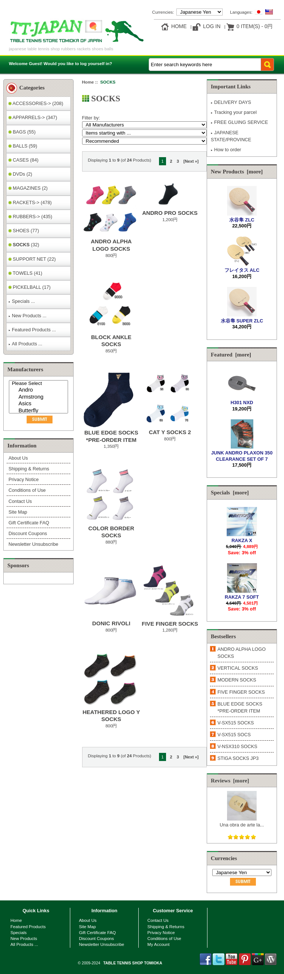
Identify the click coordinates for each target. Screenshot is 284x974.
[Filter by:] (144, 124)
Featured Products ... (32, 329)
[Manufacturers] (38, 396)
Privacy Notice (23, 479)
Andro (39, 390)
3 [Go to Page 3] (178, 161)
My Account (159, 944)
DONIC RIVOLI (111, 623)
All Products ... (25, 343)
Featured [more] (231, 355)
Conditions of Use (27, 490)
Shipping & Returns (29, 468)
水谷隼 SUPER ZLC (242, 318)
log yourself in (94, 63)
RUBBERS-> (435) (30, 216)
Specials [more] (230, 493)
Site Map (18, 512)
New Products (23, 938)
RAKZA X (242, 537)
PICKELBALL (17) (30, 287)
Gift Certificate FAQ (29, 522)
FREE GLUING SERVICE (239, 122)
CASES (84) (23, 160)
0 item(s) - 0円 (255, 26)
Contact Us (20, 501)
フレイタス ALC (242, 267)
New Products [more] (237, 172)
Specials (18, 932)
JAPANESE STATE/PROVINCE (231, 136)
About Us (18, 458)
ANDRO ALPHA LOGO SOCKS (241, 652)
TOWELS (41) (25, 273)
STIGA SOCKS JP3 (237, 758)
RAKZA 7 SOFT (242, 594)
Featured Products (27, 926)
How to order (226, 149)
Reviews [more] (230, 781)
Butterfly (39, 411)
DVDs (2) (20, 174)
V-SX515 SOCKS (235, 723)
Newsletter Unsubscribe (33, 544)
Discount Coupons (28, 533)
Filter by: (91, 118)
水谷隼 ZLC (242, 217)
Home (179, 26)
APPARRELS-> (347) (33, 117)
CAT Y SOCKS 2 (170, 432)
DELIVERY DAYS (231, 102)
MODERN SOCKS (236, 680)
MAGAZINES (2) (28, 188)
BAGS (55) (22, 132)
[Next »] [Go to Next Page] (191, 161)
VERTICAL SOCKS (237, 668)
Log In (211, 26)
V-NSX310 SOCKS (237, 746)
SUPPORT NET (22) (32, 259)
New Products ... (28, 315)
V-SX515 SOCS (234, 734)
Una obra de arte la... (242, 822)
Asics (39, 403)
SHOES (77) (24, 230)
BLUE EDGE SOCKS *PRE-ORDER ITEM (239, 707)
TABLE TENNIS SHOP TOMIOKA (132, 963)
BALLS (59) (23, 146)
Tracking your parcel (234, 112)
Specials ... (22, 301)
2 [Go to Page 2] (171, 161)
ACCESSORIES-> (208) (36, 103)
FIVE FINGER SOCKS (170, 623)
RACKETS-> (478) (30, 202)
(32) (24, 244)
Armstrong (39, 397)
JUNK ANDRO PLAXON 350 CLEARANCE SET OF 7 (242, 452)
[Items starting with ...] (144, 132)
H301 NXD (242, 399)
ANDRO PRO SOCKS (169, 213)
